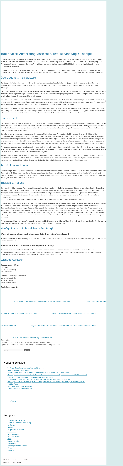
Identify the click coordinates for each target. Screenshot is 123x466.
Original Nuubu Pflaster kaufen (18, 370)
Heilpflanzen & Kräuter (15, 430)
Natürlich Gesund (13, 436)
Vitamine (10, 450)
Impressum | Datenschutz (12, 462)
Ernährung (11, 425)
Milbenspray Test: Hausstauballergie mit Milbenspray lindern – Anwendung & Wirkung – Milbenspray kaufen (46, 382)
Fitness (9, 427)
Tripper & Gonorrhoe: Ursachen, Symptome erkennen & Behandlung (25, 342)
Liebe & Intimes (13, 434)
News (9, 439)
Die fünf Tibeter (13, 384)
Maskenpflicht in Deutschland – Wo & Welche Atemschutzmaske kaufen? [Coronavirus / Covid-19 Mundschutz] (47, 375)
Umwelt (10, 448)
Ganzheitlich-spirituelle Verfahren (19, 386)
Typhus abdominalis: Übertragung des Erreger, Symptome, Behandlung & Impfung (30, 344)
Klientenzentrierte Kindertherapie (19, 389)
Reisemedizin (12, 443)
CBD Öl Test (11, 401)
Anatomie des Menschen (16, 420)
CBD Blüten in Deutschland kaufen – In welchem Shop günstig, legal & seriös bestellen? (38, 379)
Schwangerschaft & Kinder (17, 446)
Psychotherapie (13, 441)
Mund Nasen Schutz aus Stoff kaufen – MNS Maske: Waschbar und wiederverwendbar (38, 372)
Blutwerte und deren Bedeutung (19, 423)
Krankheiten (5, 340)
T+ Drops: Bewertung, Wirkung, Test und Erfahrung (25, 368)
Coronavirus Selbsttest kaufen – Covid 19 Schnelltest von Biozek (30, 377)
